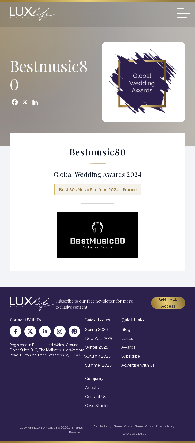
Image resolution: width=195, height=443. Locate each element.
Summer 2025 (98, 365)
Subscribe (130, 356)
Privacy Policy (165, 426)
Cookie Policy (102, 426)
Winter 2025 (96, 347)
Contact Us (95, 396)
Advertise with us (134, 433)
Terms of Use (144, 426)
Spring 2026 (96, 329)
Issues (127, 338)
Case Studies (97, 405)
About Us (94, 387)
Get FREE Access (168, 303)
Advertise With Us (138, 365)
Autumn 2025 (98, 356)
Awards (128, 347)
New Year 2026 (99, 338)
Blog (125, 329)
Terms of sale (123, 426)
